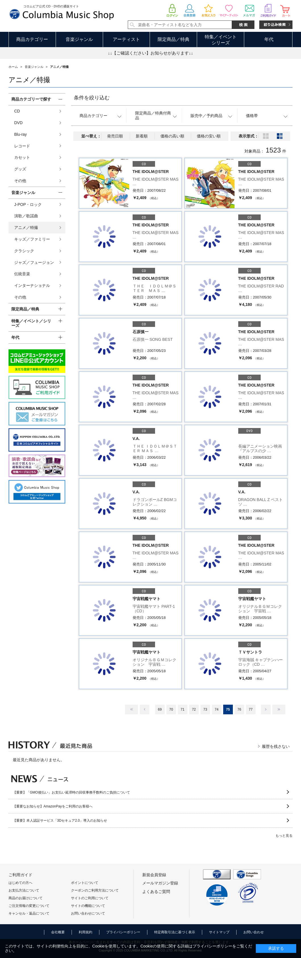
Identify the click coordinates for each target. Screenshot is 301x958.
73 (205, 709)
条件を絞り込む (92, 98)
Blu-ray (20, 134)
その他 (20, 180)
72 (194, 709)
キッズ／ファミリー (32, 239)
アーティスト (126, 39)
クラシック (24, 251)
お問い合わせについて (88, 913)
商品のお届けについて (26, 898)
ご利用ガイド (20, 875)
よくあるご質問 (156, 891)
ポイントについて (84, 883)
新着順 (142, 136)
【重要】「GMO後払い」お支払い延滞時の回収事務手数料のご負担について (71, 792)
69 (160, 709)
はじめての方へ (20, 883)
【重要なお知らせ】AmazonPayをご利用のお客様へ (53, 806)
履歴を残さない (276, 746)
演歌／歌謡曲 (26, 216)
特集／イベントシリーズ (221, 39)
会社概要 (58, 932)
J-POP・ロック (28, 204)
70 (171, 709)
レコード (22, 146)
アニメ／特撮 (26, 227)
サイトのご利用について (89, 898)
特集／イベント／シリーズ (31, 323)
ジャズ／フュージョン (34, 262)
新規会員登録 (154, 875)
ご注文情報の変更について (29, 906)
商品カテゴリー (32, 39)
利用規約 (85, 932)
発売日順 (115, 136)
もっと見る (283, 836)
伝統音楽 (22, 274)
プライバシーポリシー (123, 932)
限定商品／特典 (173, 39)
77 (250, 709)
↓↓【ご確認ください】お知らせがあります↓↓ (150, 53)
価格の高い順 (172, 136)
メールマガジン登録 (160, 883)
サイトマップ (219, 932)
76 (239, 709)
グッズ (20, 169)
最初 (131, 709)
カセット (22, 157)
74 (216, 709)
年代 (268, 39)
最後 (278, 709)
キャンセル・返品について (29, 913)
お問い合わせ (253, 932)
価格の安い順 (209, 136)
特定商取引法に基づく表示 (174, 932)
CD (17, 111)
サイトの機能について (88, 906)
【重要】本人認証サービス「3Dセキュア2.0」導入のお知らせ (60, 821)
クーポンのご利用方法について (95, 890)
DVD (18, 122)
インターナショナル (32, 285)
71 (182, 709)
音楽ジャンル (79, 39)
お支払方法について (24, 890)
